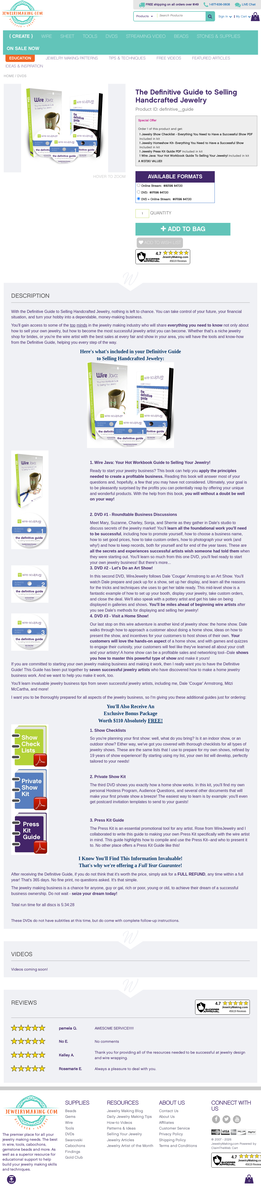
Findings (72, 1152)
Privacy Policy (171, 1134)
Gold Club (74, 1157)
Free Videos (169, 58)
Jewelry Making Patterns (72, 58)
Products (142, 16)
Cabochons (75, 1146)
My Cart (248, 16)
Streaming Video (146, 36)
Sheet (67, 36)
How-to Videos (119, 1123)
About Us (167, 1117)
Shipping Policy (172, 1140)
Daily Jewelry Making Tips (129, 1117)
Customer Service (174, 1128)
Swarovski (74, 1140)
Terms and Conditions (178, 1146)
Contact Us (168, 1111)
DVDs (112, 36)
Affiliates (166, 1123)
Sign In (225, 16)
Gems (70, 1117)
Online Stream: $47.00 (159, 185)
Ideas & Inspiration (24, 66)
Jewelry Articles (120, 1140)
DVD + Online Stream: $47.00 (164, 199)
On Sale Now (23, 49)
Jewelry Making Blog (125, 1111)
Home (9, 76)
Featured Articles (211, 58)
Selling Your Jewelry (124, 1134)
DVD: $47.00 (152, 192)
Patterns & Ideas (121, 1128)
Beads (181, 36)
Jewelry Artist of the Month (130, 1146)
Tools (90, 36)
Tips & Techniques (127, 58)
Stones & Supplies (218, 36)
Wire (46, 36)
